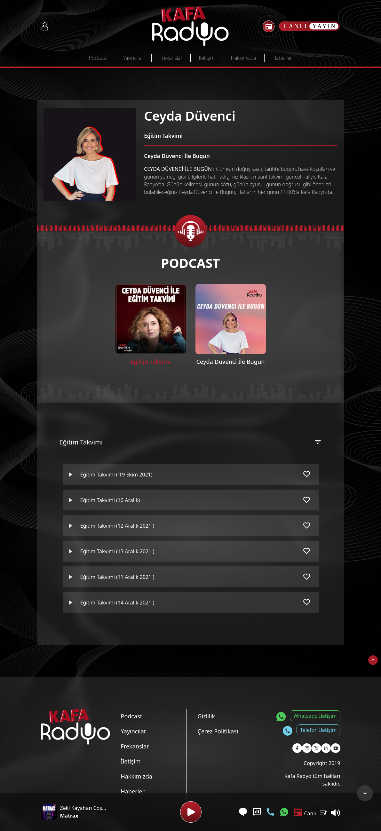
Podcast (98, 57)
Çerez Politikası (218, 731)
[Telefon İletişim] (270, 812)
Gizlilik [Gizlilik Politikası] (206, 716)
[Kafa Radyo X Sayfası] (316, 748)
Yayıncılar (133, 57)
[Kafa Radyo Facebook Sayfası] (297, 748)
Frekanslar (171, 57)
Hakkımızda (243, 57)
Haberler (282, 57)
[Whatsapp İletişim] (284, 812)
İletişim (206, 57)
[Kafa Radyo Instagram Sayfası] (307, 748)
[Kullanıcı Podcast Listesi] (323, 811)
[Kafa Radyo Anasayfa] (190, 26)
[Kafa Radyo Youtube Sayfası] (335, 748)
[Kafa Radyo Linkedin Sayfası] (326, 748)
